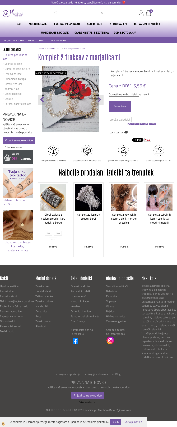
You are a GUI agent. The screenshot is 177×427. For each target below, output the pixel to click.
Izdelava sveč (78, 296)
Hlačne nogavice (115, 316)
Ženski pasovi (43, 321)
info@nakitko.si (122, 410)
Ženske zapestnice (11, 311)
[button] (99, 100)
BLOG (42, 40)
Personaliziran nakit (12, 326)
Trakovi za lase (13, 74)
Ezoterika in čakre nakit (14, 306)
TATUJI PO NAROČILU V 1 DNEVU (18, 40)
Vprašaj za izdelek (120, 119)
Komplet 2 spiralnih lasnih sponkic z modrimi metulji (159, 218)
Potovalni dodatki (81, 291)
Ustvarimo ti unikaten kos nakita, (18, 244)
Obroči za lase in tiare (17, 69)
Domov (41, 48)
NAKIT (20, 24)
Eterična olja (78, 321)
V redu (116, 422)
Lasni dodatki (43, 291)
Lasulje (8, 99)
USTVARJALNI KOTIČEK (147, 24)
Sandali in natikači (117, 286)
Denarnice (41, 311)
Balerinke (111, 291)
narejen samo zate (18, 250)
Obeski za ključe (80, 286)
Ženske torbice (44, 301)
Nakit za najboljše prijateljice (17, 301)
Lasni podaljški (13, 94)
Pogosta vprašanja (69, 374)
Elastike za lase (13, 84)
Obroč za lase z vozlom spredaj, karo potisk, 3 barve (53, 218)
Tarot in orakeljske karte (85, 316)
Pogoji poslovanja (98, 374)
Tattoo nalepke (44, 296)
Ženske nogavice (116, 321)
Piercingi (40, 326)
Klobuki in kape (80, 301)
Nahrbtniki (41, 306)
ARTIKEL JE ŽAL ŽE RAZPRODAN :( (51, 73)
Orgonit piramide (81, 311)
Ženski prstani (8, 296)
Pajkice (110, 311)
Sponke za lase (13, 64)
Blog (117, 374)
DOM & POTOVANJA (125, 32)
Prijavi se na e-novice (19, 140)
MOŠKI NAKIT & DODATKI (55, 32)
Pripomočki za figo (15, 79)
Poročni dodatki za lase (17, 104)
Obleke (110, 306)
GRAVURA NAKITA (58, 40)
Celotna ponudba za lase (15, 57)
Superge (111, 301)
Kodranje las (11, 89)
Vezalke (75, 306)
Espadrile (111, 296)
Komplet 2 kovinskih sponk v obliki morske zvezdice (124, 218)
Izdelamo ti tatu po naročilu (14, 202)
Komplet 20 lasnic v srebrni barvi (88, 216)
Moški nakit (7, 331)
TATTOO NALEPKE (118, 24)
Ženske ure (42, 286)
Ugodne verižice (9, 286)
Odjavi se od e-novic (13, 147)
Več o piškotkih (133, 422)
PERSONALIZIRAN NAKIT (66, 24)
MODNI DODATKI (38, 24)
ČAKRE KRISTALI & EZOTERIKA (91, 32)
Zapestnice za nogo (11, 316)
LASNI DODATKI (94, 24)
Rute (38, 316)
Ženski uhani (8, 291)
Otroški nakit (7, 321)
